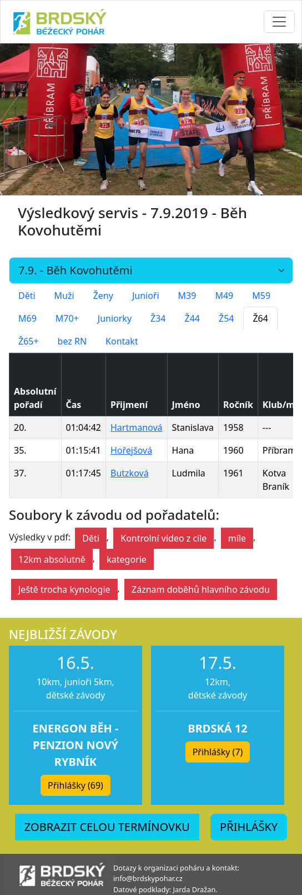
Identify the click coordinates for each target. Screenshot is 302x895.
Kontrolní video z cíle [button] (163, 538)
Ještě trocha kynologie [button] (64, 589)
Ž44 (192, 318)
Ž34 (157, 318)
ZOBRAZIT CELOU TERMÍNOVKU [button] (107, 826)
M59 (261, 295)
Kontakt (121, 341)
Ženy (103, 295)
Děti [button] (90, 538)
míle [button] (237, 538)
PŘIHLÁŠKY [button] (249, 826)
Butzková (129, 473)
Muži (64, 295)
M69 (27, 318)
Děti (27, 295)
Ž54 (226, 318)
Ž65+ (28, 341)
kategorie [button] (127, 559)
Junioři (145, 295)
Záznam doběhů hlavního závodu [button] (201, 589)
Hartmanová (136, 427)
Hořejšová (131, 450)
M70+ (67, 318)
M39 (187, 295)
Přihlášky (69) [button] (75, 785)
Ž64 (260, 318)
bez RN (72, 341)
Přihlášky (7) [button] (218, 752)
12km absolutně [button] (51, 559)
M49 (224, 295)
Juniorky (115, 318)
